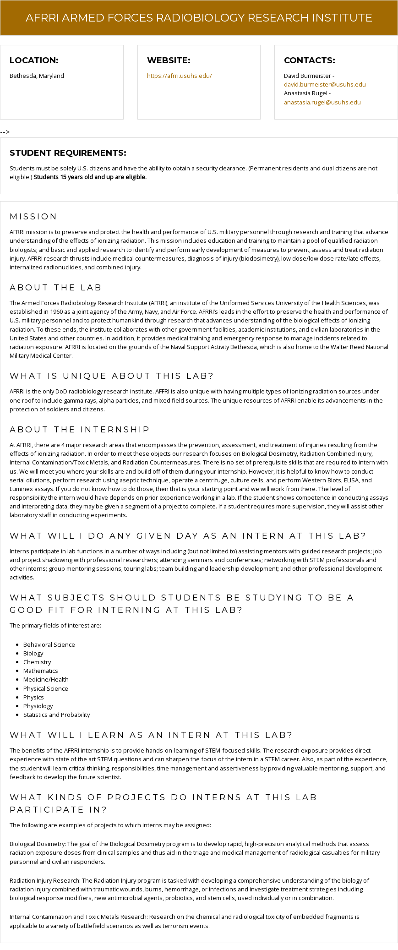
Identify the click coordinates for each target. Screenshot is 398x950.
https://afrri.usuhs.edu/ (179, 75)
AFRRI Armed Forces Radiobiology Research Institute (199, 17)
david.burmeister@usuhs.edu (325, 84)
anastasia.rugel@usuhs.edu (322, 102)
